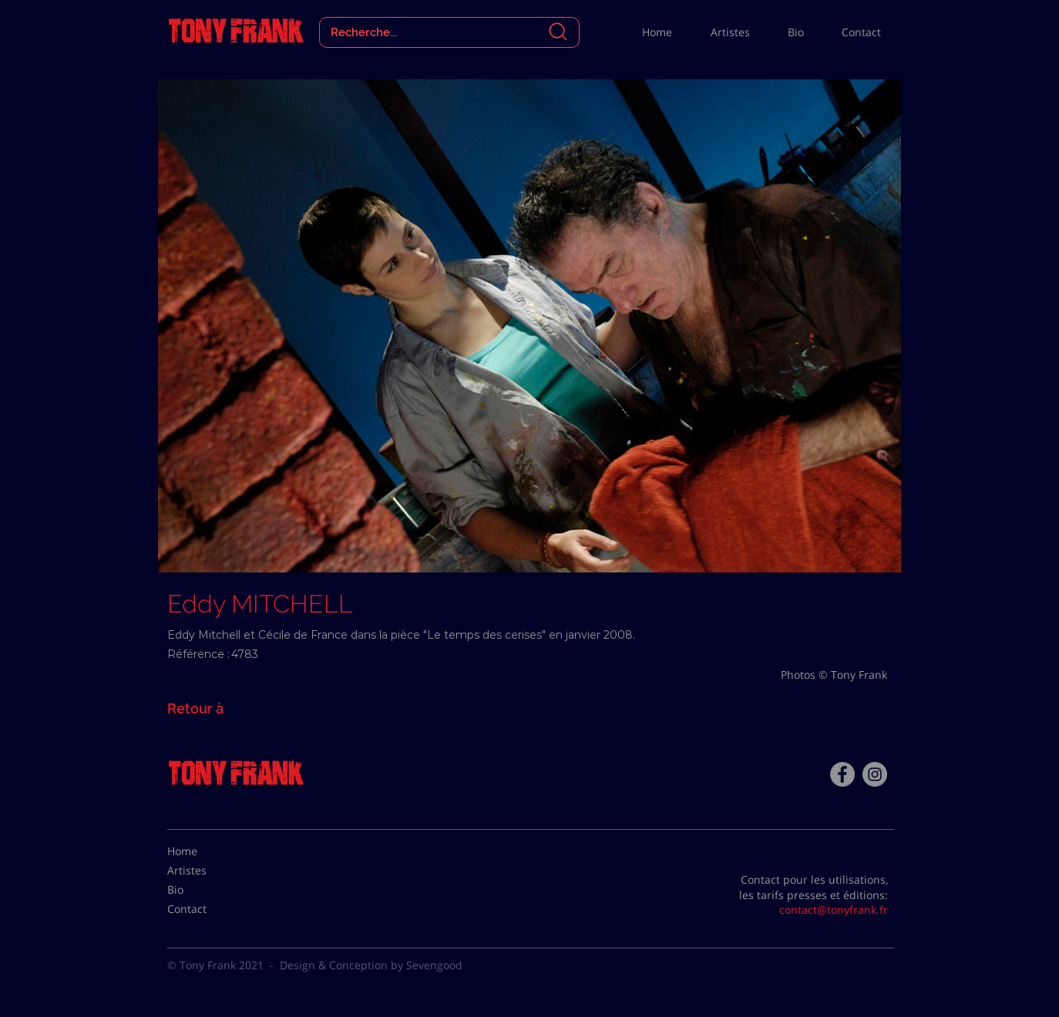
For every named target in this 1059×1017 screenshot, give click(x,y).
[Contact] (205, 909)
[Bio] (205, 889)
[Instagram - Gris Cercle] (874, 774)
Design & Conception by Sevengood (371, 965)
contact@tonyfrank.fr (833, 909)
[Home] (205, 851)
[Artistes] (205, 870)
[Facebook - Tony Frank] (842, 774)
